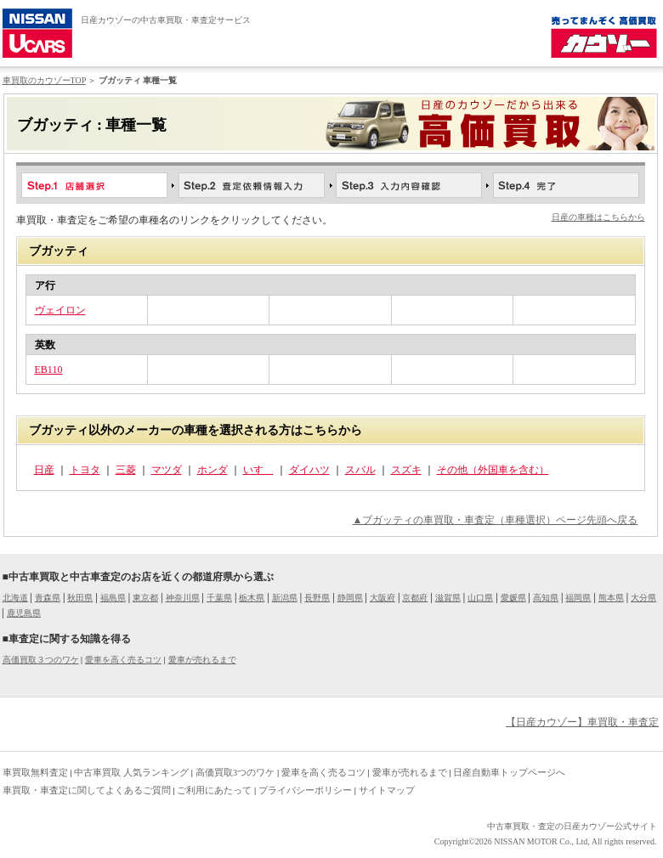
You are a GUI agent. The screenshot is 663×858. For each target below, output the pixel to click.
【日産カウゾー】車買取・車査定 (582, 722)
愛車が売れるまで (202, 659)
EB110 (49, 369)
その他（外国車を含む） (493, 470)
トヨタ (85, 470)
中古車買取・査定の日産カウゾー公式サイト (572, 826)
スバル (360, 470)
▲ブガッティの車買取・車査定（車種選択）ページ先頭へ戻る (495, 520)
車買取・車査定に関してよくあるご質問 (87, 790)
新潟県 (285, 597)
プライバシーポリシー (305, 790)
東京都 (145, 597)
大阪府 (382, 597)
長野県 (317, 597)
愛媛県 (513, 597)
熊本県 (611, 597)
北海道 (15, 597)
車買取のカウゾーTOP (44, 80)
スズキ (406, 470)
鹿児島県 (24, 613)
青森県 (47, 597)
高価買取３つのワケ (41, 659)
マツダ (166, 470)
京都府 (415, 597)
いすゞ (258, 470)
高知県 (545, 597)
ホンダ (212, 470)
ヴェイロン (60, 310)
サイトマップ (387, 790)
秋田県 (80, 597)
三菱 (126, 470)
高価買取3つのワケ (235, 772)
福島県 (113, 597)
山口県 (480, 597)
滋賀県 (448, 597)
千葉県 (219, 597)
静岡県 (350, 597)
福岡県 (578, 597)
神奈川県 (183, 597)
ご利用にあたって (214, 790)
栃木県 (251, 597)
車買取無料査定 (35, 772)
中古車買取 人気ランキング (131, 772)
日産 (44, 470)
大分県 (643, 597)
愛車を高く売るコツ (123, 659)
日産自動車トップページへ (509, 772)
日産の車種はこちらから (598, 217)
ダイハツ (309, 470)
